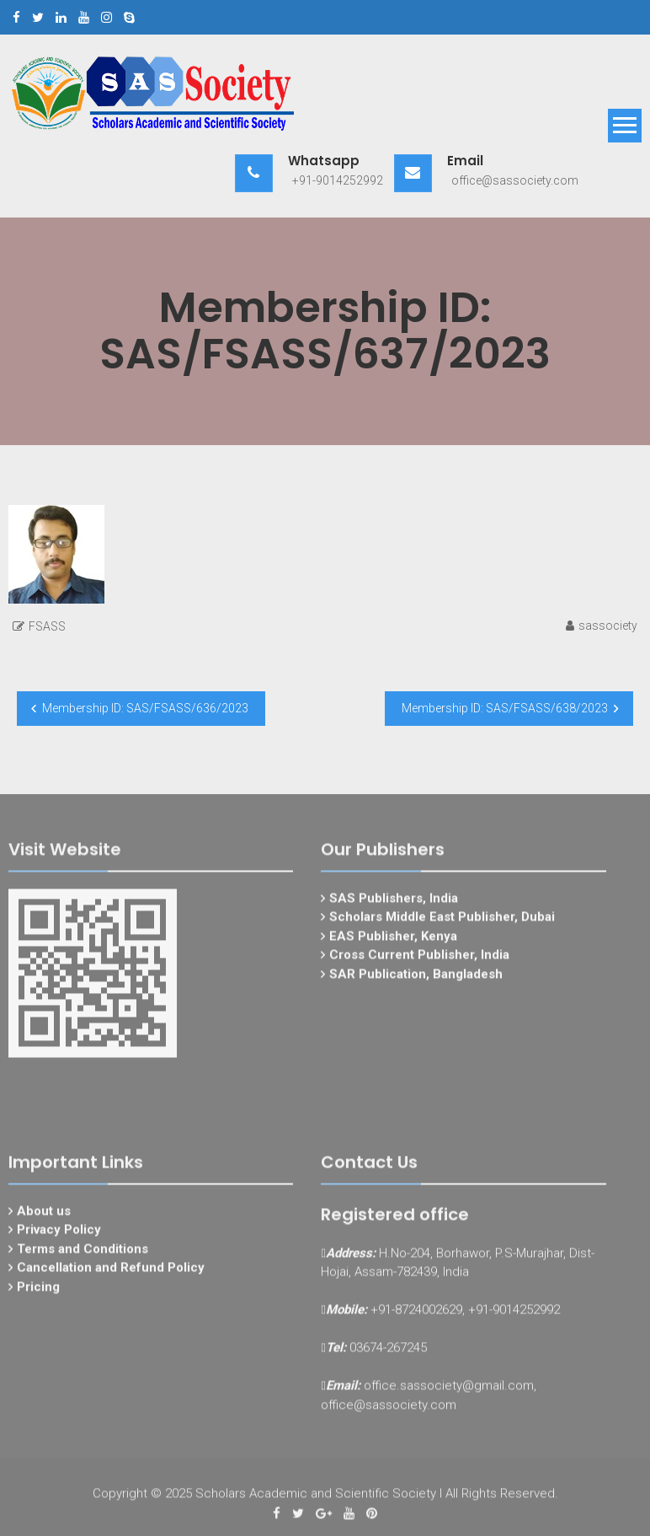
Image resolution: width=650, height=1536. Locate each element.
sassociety (607, 625)
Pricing (38, 1291)
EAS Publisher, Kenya (393, 940)
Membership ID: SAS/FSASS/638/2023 (505, 708)
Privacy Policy (59, 1235)
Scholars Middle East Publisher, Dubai (442, 922)
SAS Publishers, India (393, 902)
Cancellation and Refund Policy (111, 1273)
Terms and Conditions (82, 1253)
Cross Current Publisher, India (419, 960)
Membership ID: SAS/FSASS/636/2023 (145, 708)
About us (44, 1215)
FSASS (47, 626)
